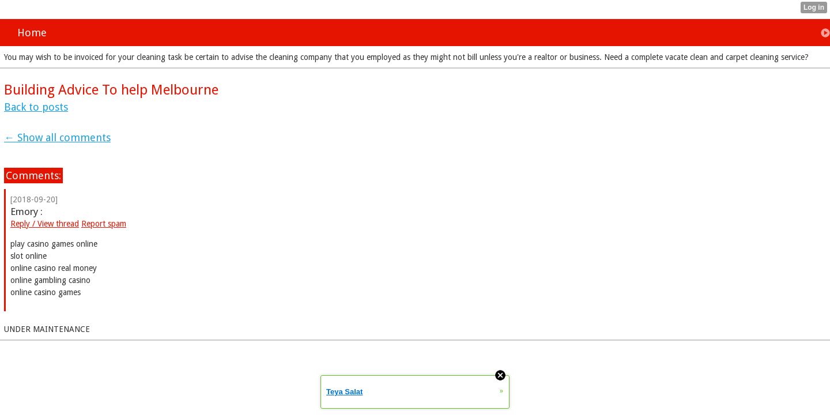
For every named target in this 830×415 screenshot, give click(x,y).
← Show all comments (57, 137)
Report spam (103, 223)
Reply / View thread (44, 223)
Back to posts (36, 107)
